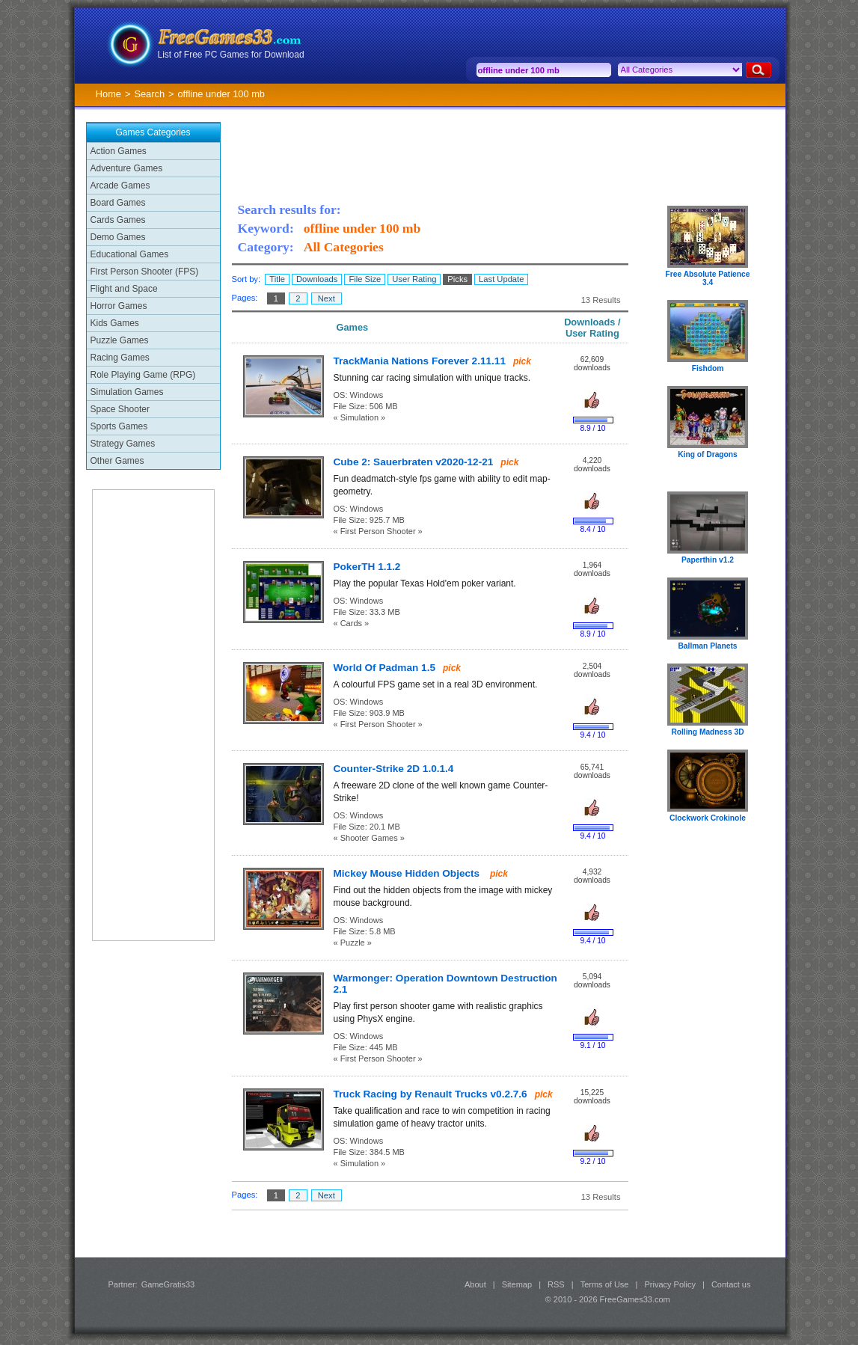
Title (277, 279)
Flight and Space (124, 289)
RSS (556, 1284)
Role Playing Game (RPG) (143, 375)
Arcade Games (120, 185)
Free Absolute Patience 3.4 (708, 278)
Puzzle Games (120, 340)
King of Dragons (708, 454)
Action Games (119, 151)
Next (326, 298)
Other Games (117, 461)
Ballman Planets (707, 646)
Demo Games (118, 237)
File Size (365, 279)
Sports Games (119, 426)
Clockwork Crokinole (707, 818)
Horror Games (119, 306)
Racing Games (120, 357)
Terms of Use (604, 1284)
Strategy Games (123, 443)
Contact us (731, 1284)
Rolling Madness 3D (707, 732)
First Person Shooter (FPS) (145, 271)
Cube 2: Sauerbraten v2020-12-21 (414, 462)
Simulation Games (127, 392)
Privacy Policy (669, 1284)
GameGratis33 (168, 1284)
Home (108, 93)
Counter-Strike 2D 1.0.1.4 (394, 768)
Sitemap (517, 1284)
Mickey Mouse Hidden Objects (408, 873)
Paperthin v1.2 (707, 560)
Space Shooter (120, 409)
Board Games (118, 202)
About (475, 1284)
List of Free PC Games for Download (231, 54)
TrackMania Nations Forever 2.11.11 (420, 361)
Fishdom (708, 368)
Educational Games (130, 254)
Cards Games (118, 220)
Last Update (501, 279)
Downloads (316, 279)
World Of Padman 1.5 (384, 667)
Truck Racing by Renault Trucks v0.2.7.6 (430, 1094)
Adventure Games (127, 168)
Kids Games (115, 323)
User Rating (414, 279)
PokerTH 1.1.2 (367, 566)
